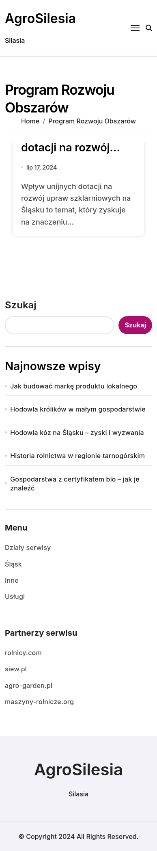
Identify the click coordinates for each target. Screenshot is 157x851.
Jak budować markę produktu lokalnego (73, 386)
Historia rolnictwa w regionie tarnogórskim (77, 456)
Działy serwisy (28, 547)
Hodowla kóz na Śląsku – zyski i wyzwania (77, 433)
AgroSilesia (40, 18)
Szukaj (21, 305)
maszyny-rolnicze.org (39, 702)
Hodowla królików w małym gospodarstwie (78, 409)
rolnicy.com (23, 653)
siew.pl (16, 669)
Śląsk (13, 564)
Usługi (15, 596)
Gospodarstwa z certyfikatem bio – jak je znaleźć (75, 483)
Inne (12, 580)
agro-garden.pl (28, 685)
